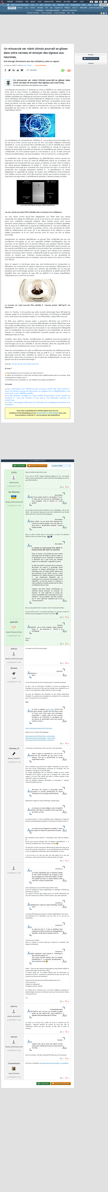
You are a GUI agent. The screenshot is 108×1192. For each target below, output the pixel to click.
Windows (20, 8)
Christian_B (14, 748)
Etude (14, 364)
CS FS (14, 472)
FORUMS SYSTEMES (33, 13)
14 (42, 720)
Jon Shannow (14, 492)
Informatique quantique (53, 10)
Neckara (14, 668)
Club (81, 2)
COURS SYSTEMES (46, 13)
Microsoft (48, 5)
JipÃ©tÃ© (14, 622)
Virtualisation (39, 10)
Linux (26, 8)
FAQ (26, 2)
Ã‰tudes (67, 2)
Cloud (32, 5)
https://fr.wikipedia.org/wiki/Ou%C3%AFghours (38, 728)
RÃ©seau (67, 8)
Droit (75, 2)
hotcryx (14, 649)
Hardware (40, 8)
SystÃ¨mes (104, 5)
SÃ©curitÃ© (83, 8)
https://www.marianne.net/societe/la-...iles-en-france (40, 738)
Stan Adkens (28, 65)
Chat (39, 2)
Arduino (32, 8)
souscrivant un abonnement (48, 413)
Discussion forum (91, 58)
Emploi (58, 2)
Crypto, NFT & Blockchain (69, 10)
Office (89, 5)
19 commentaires (40, 65)
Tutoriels (19, 2)
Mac (51, 8)
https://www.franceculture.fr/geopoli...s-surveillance (54, 1063)
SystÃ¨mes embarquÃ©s (96, 8)
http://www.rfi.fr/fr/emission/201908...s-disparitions (39, 740)
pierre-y (14, 1006)
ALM (41, 5)
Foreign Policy (50, 709)
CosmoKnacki (14, 1063)
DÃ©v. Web (60, 5)
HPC (46, 8)
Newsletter (49, 2)
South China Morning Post (28, 364)
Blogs (33, 2)
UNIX (68, 13)
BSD (73, 13)
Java (54, 5)
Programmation (75, 5)
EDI (67, 5)
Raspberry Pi (58, 8)
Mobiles (96, 5)
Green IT (75, 8)
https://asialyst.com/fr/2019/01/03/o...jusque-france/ (40, 736)
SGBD (84, 5)
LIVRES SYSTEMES (59, 13)
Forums (10, 2)
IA (37, 5)
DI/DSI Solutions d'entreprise (20, 5)
